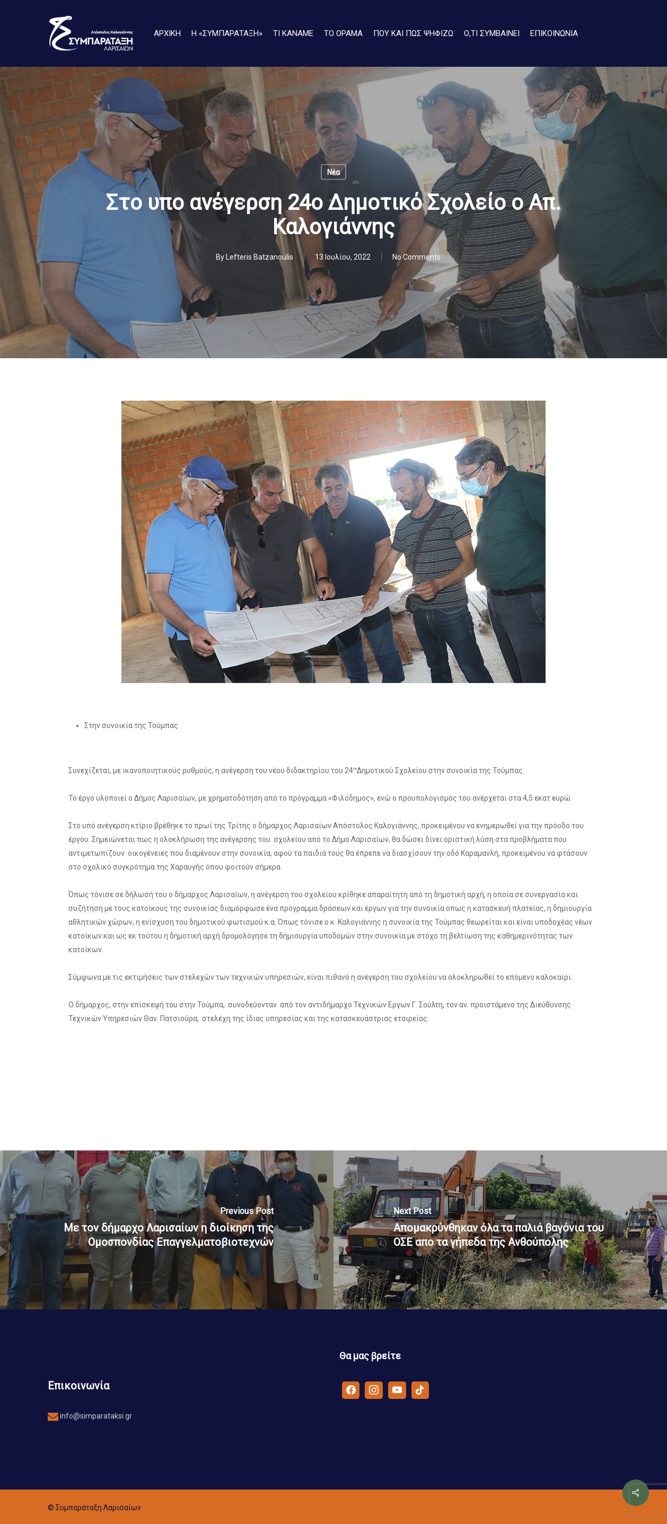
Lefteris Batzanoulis (259, 257)
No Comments (416, 257)
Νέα (333, 172)
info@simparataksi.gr (95, 1416)
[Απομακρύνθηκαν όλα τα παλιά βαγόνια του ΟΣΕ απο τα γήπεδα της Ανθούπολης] (500, 1229)
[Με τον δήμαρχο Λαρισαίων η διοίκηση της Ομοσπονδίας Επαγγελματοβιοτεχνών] (166, 1229)
